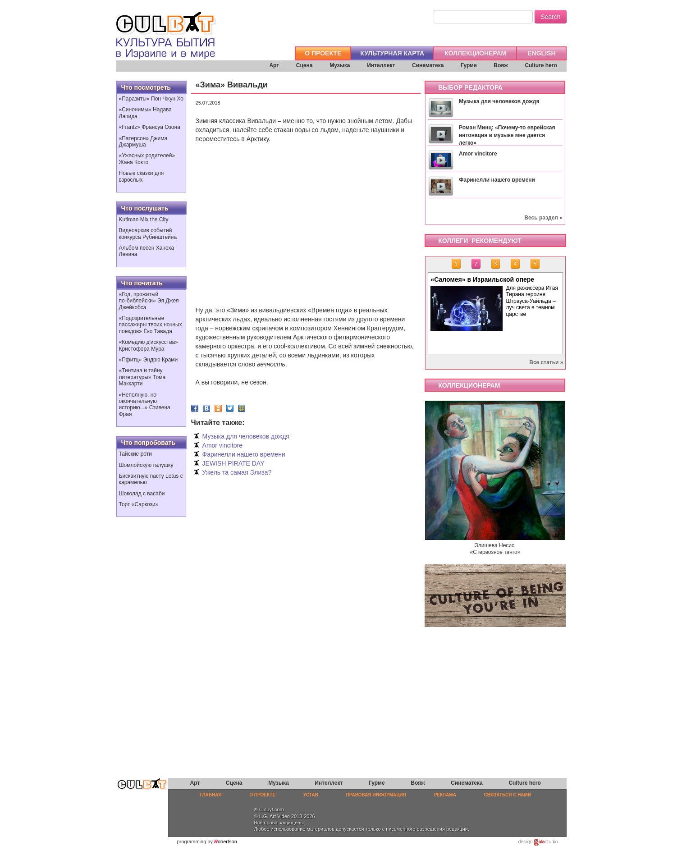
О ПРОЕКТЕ (323, 53)
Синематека (428, 65)
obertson (227, 841)
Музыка (340, 65)
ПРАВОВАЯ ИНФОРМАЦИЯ (376, 794)
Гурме (469, 65)
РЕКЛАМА (445, 794)
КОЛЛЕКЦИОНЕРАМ (475, 53)
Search (550, 16)
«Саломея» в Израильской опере (482, 279)
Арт (274, 65)
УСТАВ (310, 794)
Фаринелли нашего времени (243, 454)
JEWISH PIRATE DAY (233, 463)
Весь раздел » (543, 218)
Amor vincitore (222, 445)
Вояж (501, 65)
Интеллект (381, 65)
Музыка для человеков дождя (245, 436)
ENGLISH (541, 53)
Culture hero (541, 65)
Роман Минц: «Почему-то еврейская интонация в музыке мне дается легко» (507, 135)
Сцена (304, 65)
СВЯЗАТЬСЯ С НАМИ (507, 794)
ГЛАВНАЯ (211, 794)
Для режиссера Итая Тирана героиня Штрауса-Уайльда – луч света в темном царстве (532, 301)
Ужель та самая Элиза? (237, 472)
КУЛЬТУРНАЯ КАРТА (392, 53)
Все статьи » (546, 362)
